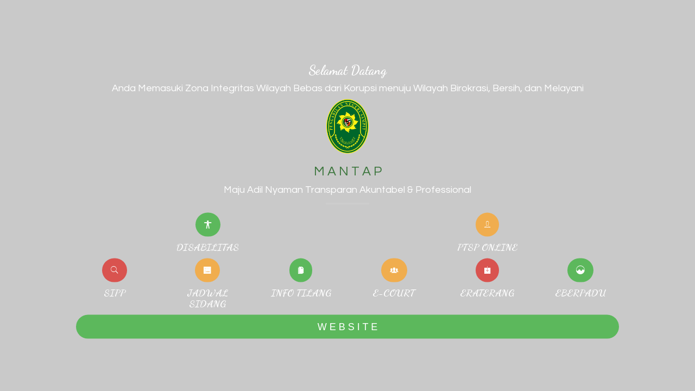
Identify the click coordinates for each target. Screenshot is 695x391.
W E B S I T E (347, 326)
